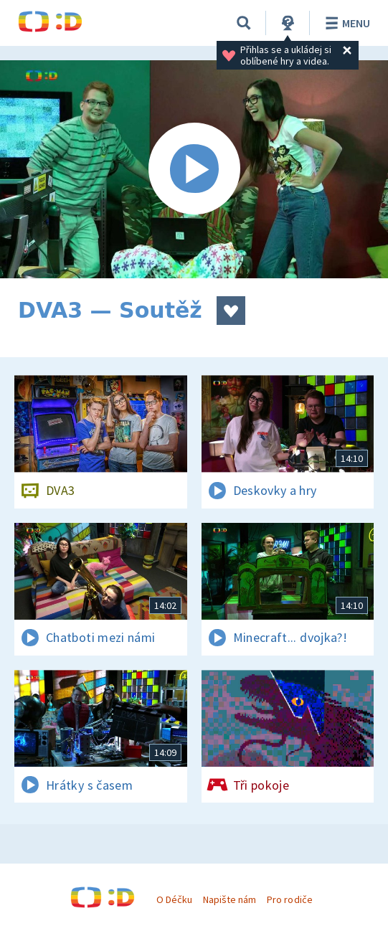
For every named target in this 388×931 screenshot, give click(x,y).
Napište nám (229, 899)
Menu (345, 23)
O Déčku (174, 899)
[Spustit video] (194, 169)
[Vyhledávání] (243, 23)
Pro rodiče (289, 899)
